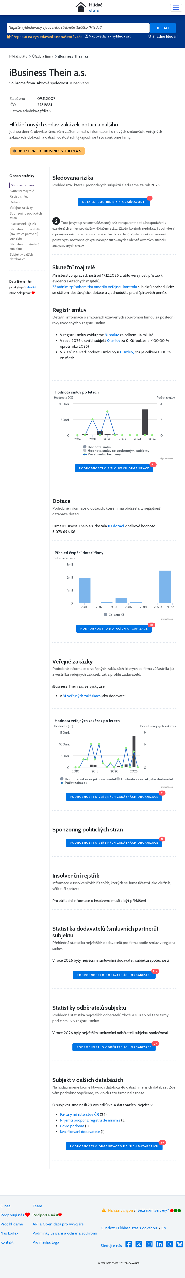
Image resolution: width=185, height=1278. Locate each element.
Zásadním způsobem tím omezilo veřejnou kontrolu (94, 287)
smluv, (127, 352)
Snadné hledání (163, 36)
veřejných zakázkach (82, 696)
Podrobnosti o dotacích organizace (116, 627)
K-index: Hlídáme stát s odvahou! (129, 1228)
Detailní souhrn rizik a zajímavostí (116, 201)
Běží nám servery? (159, 1210)
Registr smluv (19, 196)
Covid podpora (72, 1126)
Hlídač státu (18, 56)
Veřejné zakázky (21, 208)
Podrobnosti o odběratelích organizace (116, 1046)
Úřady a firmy (42, 56)
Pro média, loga (46, 1242)
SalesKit (30, 287)
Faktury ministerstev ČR (79, 1114)
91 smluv (112, 335)
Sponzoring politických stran (26, 215)
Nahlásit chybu (117, 1210)
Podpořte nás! (47, 1215)
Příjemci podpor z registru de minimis (90, 1120)
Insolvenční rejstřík (23, 224)
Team (37, 1206)
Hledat (163, 28)
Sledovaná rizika (22, 185)
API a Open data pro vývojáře (58, 1224)
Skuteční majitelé (22, 191)
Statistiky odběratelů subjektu (24, 246)
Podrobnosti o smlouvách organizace (116, 467)
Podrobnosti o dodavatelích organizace (116, 973)
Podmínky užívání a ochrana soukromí (65, 1233)
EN (163, 1228)
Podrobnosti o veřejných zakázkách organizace (116, 795)
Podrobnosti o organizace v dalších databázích (116, 1145)
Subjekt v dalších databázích (21, 257)
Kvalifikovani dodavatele (80, 1131)
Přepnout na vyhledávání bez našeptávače (44, 37)
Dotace (15, 202)
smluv (114, 340)
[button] (47, 151)
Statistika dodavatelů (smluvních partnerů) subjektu (25, 233)
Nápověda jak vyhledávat (108, 36)
